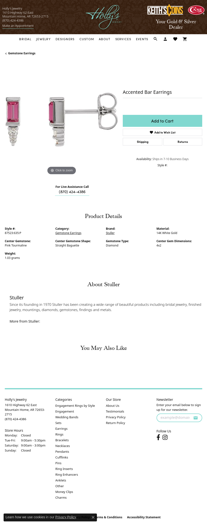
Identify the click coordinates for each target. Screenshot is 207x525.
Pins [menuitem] (58, 463)
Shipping (142, 142)
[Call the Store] (15, 419)
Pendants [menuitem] (62, 451)
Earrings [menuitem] (61, 428)
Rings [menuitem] (59, 434)
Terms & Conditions (108, 517)
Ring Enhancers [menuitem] (66, 474)
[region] (61, 119)
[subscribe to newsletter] (195, 418)
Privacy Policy (116, 417)
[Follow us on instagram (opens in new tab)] (165, 437)
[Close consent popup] (93, 517)
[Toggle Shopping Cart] (185, 39)
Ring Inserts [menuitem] (64, 469)
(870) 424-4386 (72, 191)
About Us (112, 405)
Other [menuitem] (59, 486)
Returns (183, 142)
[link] (18, 26)
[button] (156, 39)
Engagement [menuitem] (64, 411)
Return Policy (115, 423)
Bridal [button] (25, 39)
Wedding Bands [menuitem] (66, 417)
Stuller (110, 233)
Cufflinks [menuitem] (61, 457)
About (104, 39)
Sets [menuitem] (58, 423)
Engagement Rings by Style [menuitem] (75, 405)
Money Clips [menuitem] (64, 492)
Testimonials (115, 411)
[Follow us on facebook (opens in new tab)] (158, 437)
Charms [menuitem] (61, 497)
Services (123, 39)
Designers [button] (65, 39)
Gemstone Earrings (21, 53)
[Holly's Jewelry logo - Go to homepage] (103, 17)
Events (142, 39)
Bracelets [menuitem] (62, 440)
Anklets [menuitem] (60, 480)
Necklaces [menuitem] (62, 446)
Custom (86, 39)
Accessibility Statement (144, 517)
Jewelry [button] (43, 39)
